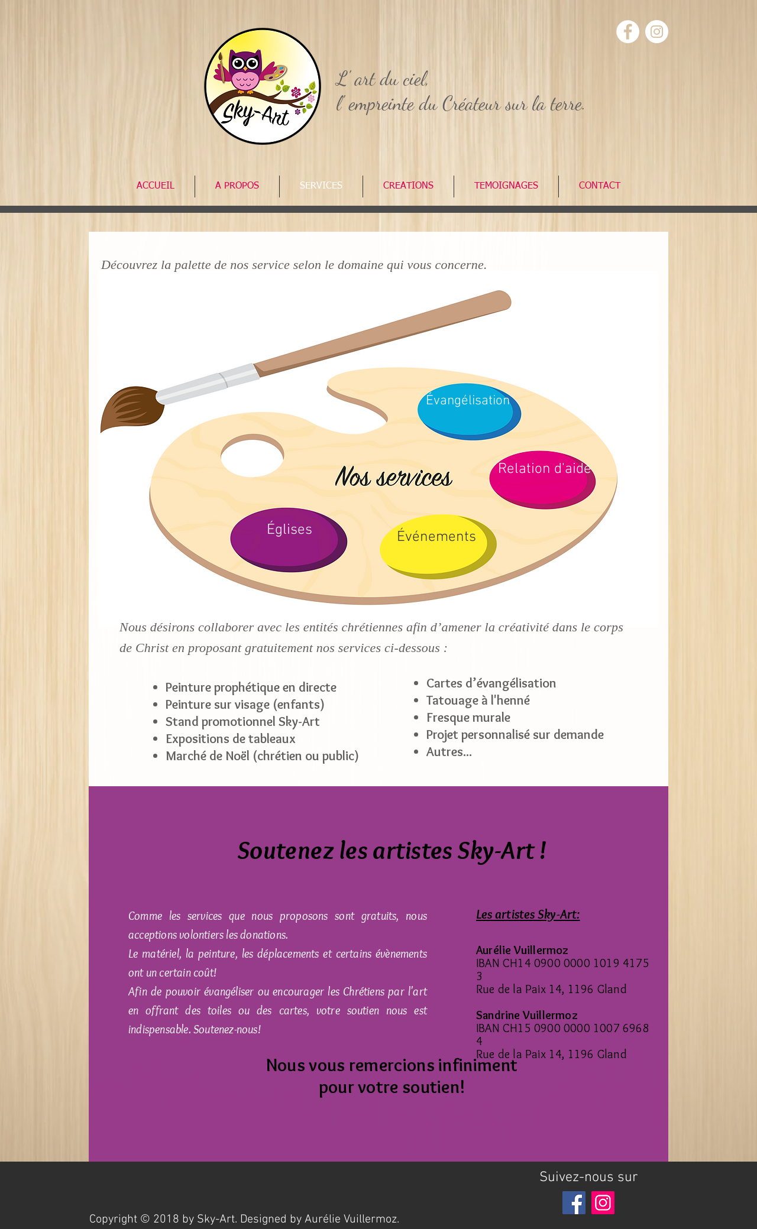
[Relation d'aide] (544, 469)
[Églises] (289, 530)
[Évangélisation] (467, 401)
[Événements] (436, 537)
